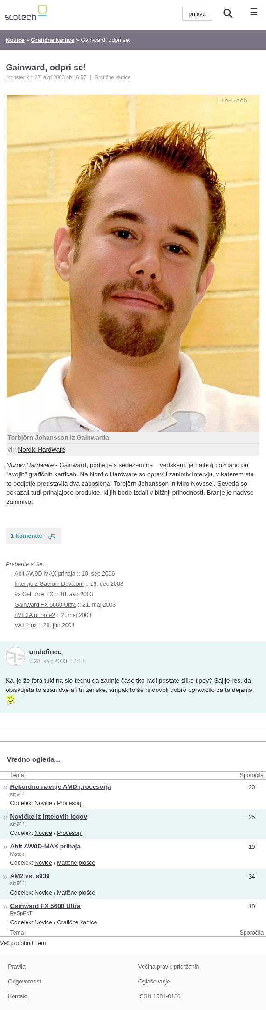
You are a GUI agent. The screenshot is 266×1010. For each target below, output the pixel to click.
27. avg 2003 (50, 77)
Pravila (17, 966)
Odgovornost (24, 981)
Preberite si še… (27, 564)
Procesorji (69, 803)
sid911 (18, 794)
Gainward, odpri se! (46, 67)
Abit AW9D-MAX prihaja (44, 573)
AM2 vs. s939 (30, 876)
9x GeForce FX (33, 594)
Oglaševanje (154, 981)
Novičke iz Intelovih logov (49, 816)
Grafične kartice (113, 77)
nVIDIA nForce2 (34, 615)
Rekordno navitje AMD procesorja (60, 786)
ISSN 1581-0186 (159, 996)
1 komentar (27, 535)
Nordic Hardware (41, 449)
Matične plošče (76, 863)
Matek (17, 854)
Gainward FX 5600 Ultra (45, 605)
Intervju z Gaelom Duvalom (49, 584)
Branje (216, 492)
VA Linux (25, 625)
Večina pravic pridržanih (168, 966)
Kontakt (17, 996)
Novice (43, 803)
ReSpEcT (21, 913)
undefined (45, 652)
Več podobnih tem (23, 943)
